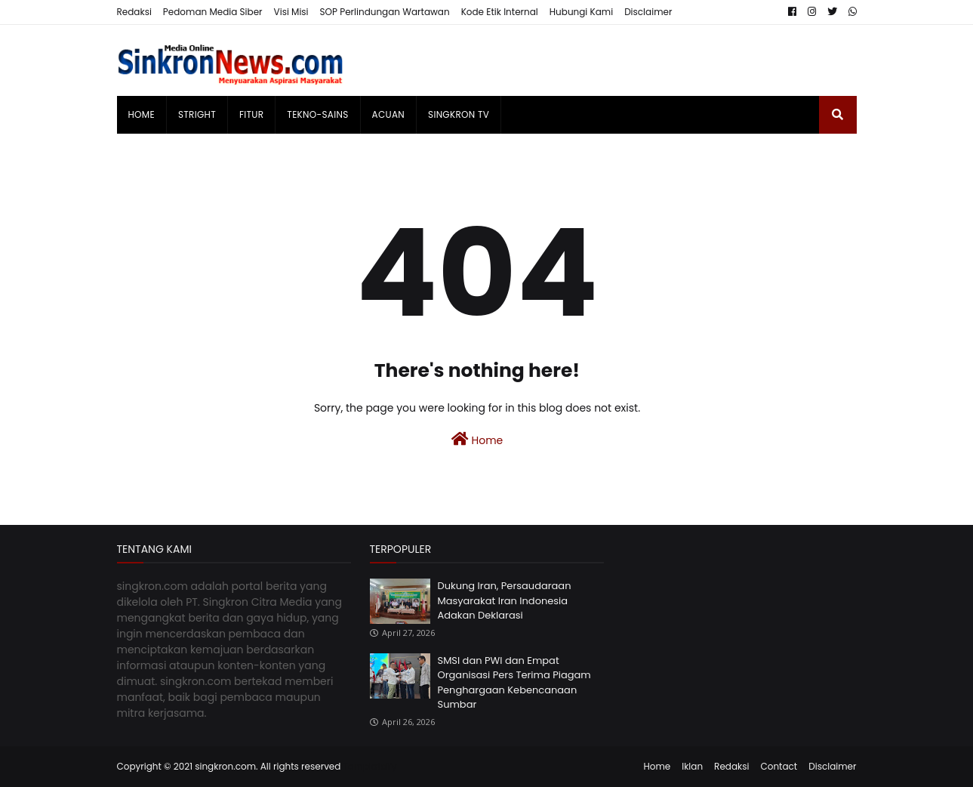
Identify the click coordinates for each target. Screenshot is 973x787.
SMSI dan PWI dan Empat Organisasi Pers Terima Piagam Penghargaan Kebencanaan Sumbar (514, 682)
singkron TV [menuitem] (458, 114)
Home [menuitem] (141, 114)
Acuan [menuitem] (388, 114)
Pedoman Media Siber (213, 11)
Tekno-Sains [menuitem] (317, 114)
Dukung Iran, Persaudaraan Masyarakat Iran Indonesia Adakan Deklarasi (504, 600)
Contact (778, 766)
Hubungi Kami (581, 11)
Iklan (692, 766)
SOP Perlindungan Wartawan (385, 11)
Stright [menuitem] (197, 114)
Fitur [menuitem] (251, 114)
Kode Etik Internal (499, 11)
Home (477, 439)
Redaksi (134, 11)
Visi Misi (291, 11)
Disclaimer (648, 11)
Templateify (370, 766)
